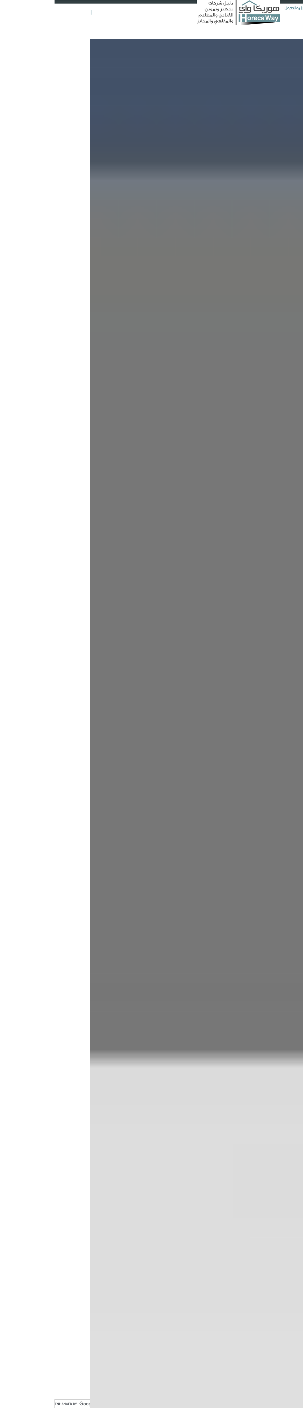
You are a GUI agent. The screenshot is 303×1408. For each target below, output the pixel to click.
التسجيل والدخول (246, 8)
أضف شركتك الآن (284, 40)
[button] (36, 9)
